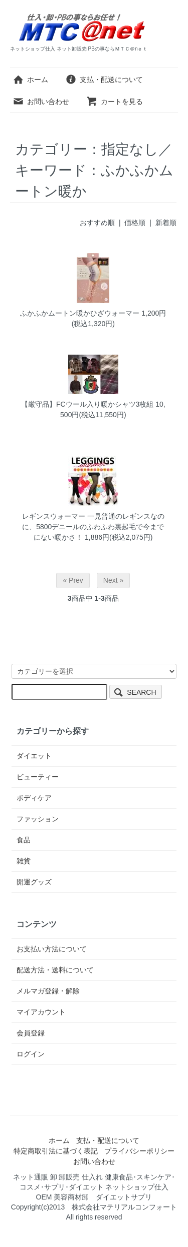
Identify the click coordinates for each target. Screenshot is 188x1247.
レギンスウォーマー (53, 516)
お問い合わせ (41, 102)
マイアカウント (41, 1012)
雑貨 (24, 861)
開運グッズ (34, 882)
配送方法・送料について (55, 970)
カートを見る (114, 102)
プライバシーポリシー (139, 1151)
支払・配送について (104, 80)
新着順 (165, 223)
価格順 (134, 223)
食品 (24, 840)
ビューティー (38, 777)
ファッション (38, 819)
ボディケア (34, 798)
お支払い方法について (52, 949)
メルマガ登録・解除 (48, 991)
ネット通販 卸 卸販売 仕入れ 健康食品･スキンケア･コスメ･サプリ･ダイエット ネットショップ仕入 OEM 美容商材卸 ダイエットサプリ (94, 1187)
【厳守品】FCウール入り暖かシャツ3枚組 (87, 404)
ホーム (30, 80)
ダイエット (34, 756)
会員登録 (31, 1033)
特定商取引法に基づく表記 (56, 1151)
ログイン (31, 1054)
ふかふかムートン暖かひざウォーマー (79, 313)
